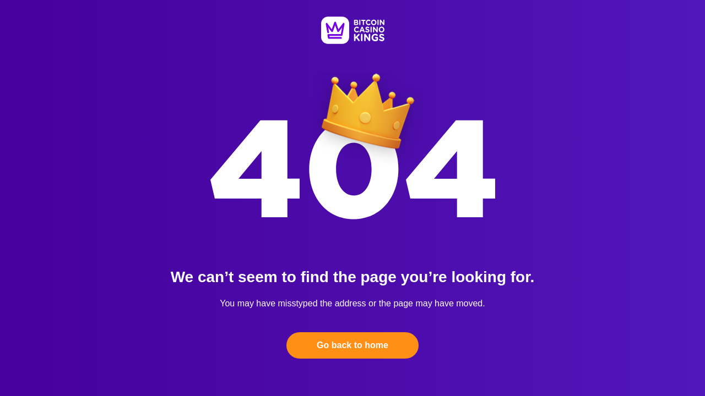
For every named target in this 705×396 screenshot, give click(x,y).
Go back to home (352, 345)
